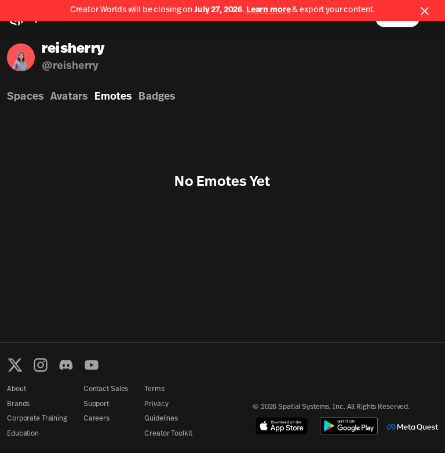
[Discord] (66, 365)
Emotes (113, 97)
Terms (154, 389)
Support (96, 404)
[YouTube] (91, 365)
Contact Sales (105, 389)
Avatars (68, 97)
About (16, 389)
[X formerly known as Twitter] (15, 365)
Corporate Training (37, 418)
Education (23, 433)
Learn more (268, 10)
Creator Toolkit (168, 433)
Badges (156, 97)
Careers (96, 418)
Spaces (25, 97)
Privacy (156, 404)
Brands (18, 404)
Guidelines (161, 418)
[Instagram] (40, 365)
